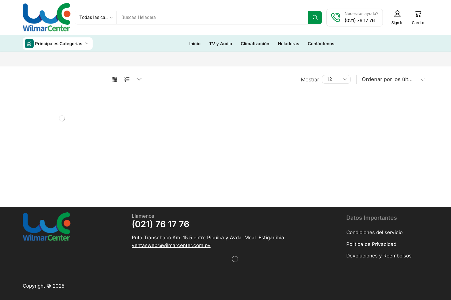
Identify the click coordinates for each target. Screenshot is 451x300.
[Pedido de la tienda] (392, 79)
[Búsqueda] (315, 17)
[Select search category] (95, 17)
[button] (397, 17)
